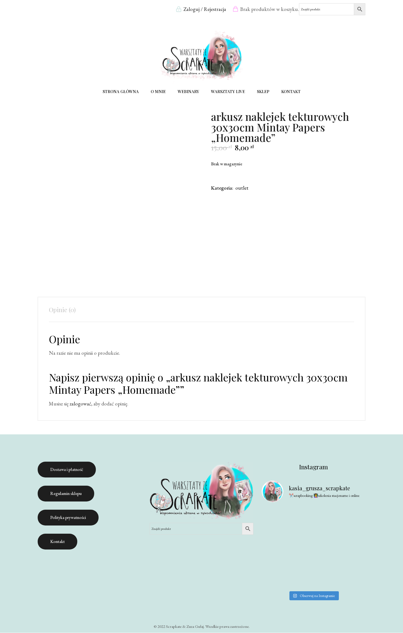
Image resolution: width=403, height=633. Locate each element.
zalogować (80, 403)
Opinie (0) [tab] (62, 309)
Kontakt (57, 541)
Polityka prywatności (68, 517)
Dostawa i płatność (66, 469)
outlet (241, 187)
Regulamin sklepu (66, 493)
